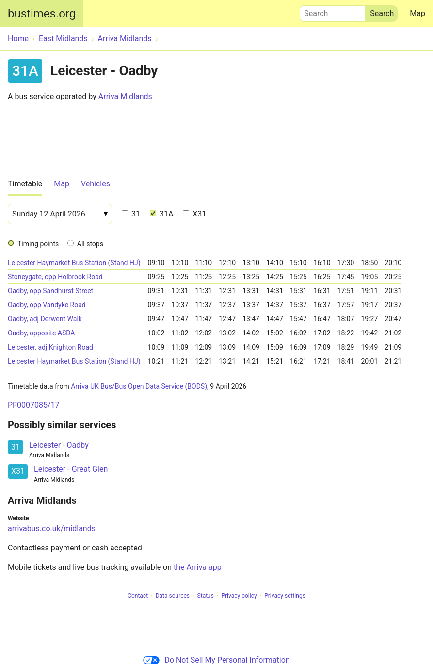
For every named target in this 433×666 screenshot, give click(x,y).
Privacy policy (239, 595)
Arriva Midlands (125, 96)
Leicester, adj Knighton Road (50, 347)
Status (205, 595)
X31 (194, 213)
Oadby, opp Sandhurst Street (50, 291)
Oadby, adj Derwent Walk (45, 319)
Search (333, 11)
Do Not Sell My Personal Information (216, 660)
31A (161, 213)
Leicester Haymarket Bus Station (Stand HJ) (74, 262)
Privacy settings (284, 595)
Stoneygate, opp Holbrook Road (55, 277)
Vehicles (95, 183)
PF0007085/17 (33, 405)
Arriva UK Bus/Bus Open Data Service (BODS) (139, 386)
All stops (90, 244)
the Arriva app (198, 567)
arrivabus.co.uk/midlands (52, 528)
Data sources (173, 595)
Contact (138, 595)
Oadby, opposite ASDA (41, 333)
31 (131, 213)
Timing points (38, 244)
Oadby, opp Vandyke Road (47, 305)
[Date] (60, 214)
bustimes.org (42, 13)
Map (417, 13)
